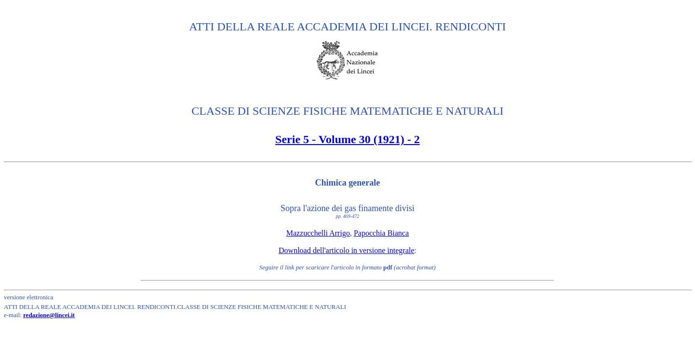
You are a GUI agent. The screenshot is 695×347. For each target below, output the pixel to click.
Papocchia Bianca (381, 233)
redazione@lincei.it (49, 315)
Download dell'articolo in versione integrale (346, 250)
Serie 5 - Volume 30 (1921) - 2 (347, 139)
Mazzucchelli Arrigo (318, 233)
